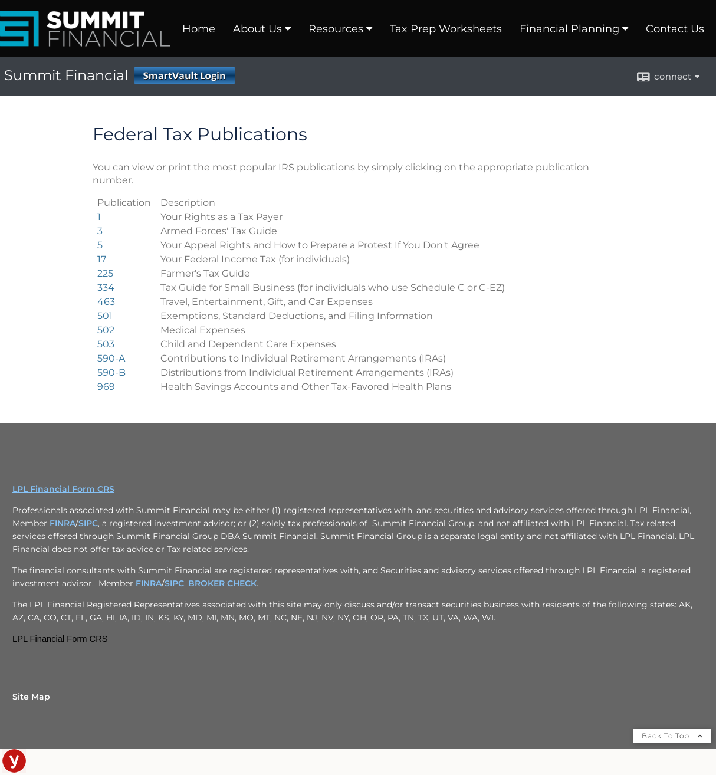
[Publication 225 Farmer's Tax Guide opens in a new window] (105, 273)
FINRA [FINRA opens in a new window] (62, 523)
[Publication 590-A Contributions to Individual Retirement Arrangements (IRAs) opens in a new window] (111, 358)
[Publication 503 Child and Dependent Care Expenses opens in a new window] (105, 344)
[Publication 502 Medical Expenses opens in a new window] (105, 330)
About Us (257, 28)
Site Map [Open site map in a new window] (31, 696)
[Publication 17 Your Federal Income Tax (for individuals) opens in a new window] (101, 259)
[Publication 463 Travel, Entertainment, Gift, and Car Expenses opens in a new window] (106, 301)
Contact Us (675, 28)
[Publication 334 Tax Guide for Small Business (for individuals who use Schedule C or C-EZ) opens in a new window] (105, 287)
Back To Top (672, 735)
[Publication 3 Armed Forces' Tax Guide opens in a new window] (100, 231)
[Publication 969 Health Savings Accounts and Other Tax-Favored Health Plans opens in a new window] (106, 386)
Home (198, 28)
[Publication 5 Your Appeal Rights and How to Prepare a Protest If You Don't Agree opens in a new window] (100, 245)
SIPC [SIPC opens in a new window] (88, 523)
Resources (335, 28)
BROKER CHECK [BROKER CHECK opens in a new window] (222, 583)
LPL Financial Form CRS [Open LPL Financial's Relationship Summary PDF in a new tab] (63, 489)
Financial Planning (569, 28)
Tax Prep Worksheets (446, 28)
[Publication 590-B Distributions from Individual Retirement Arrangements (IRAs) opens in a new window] (111, 372)
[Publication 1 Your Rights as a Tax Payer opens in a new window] (99, 216)
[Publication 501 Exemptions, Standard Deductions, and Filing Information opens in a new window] (105, 315)
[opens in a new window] (14, 769)
